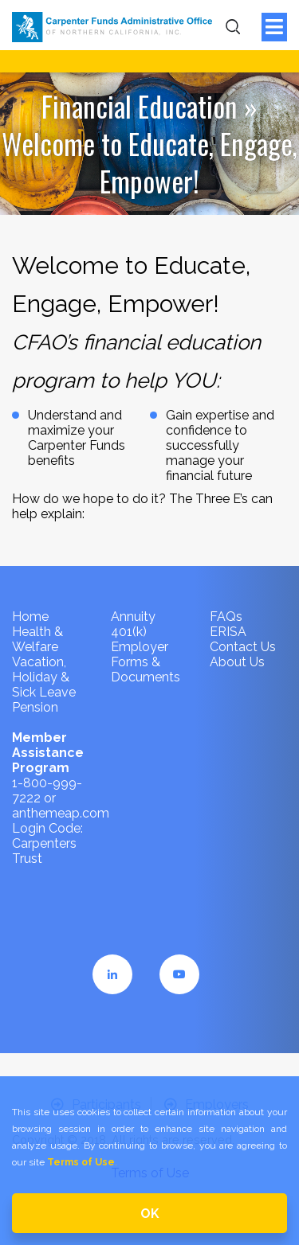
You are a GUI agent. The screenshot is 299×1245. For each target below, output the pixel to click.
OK (149, 1213)
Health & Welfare (37, 639)
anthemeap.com (60, 813)
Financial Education (139, 106)
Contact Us (243, 646)
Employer (139, 646)
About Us (237, 661)
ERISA (228, 631)
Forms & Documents (145, 669)
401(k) (129, 631)
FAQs (226, 616)
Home (30, 616)
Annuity (133, 616)
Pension (35, 707)
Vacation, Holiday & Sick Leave (44, 677)
